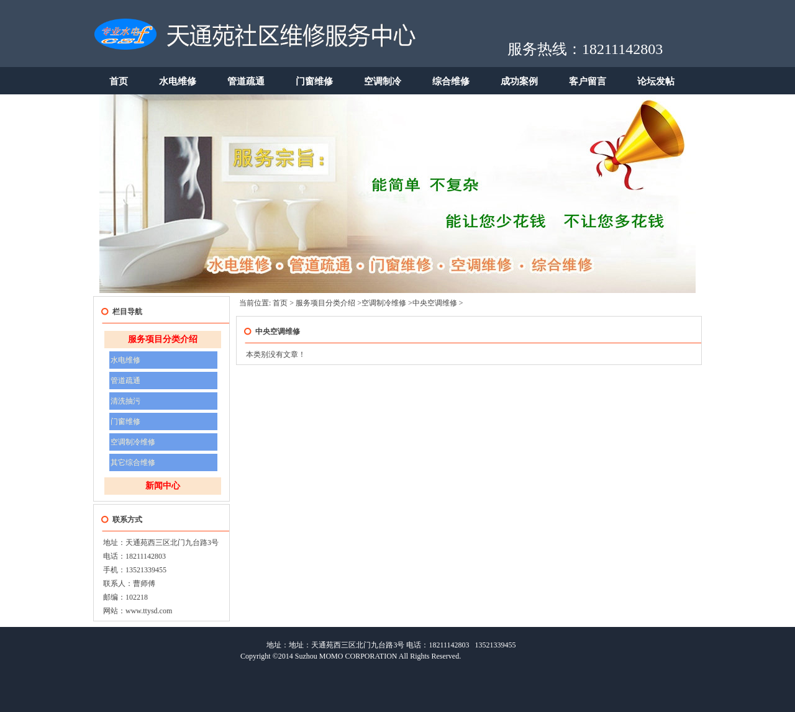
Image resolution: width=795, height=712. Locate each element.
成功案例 (519, 81)
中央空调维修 (434, 303)
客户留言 (587, 81)
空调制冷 (382, 81)
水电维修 (177, 81)
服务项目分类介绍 (163, 339)
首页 (118, 81)
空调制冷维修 (133, 442)
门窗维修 (314, 81)
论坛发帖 (656, 81)
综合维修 (451, 81)
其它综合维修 (133, 462)
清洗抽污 (125, 401)
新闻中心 (162, 485)
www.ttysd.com (148, 610)
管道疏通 (246, 81)
